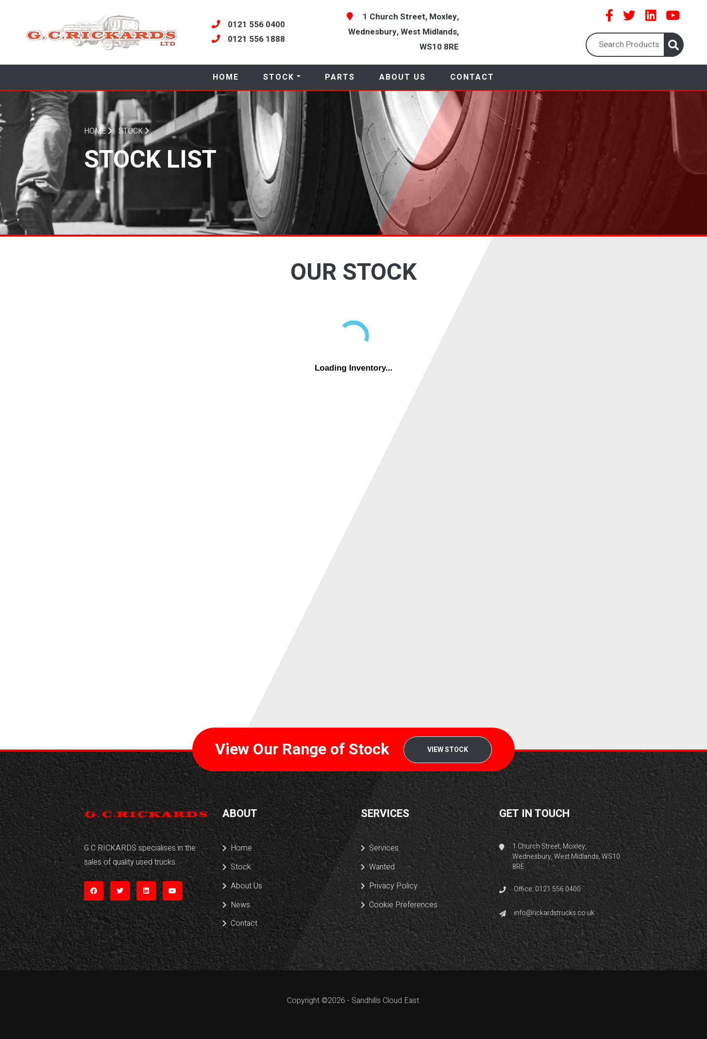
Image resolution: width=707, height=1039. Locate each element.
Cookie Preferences (399, 905)
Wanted (378, 867)
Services (380, 848)
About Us (402, 77)
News (236, 905)
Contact (472, 77)
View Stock (447, 750)
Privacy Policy (389, 886)
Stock (278, 77)
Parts (340, 77)
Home (226, 77)
